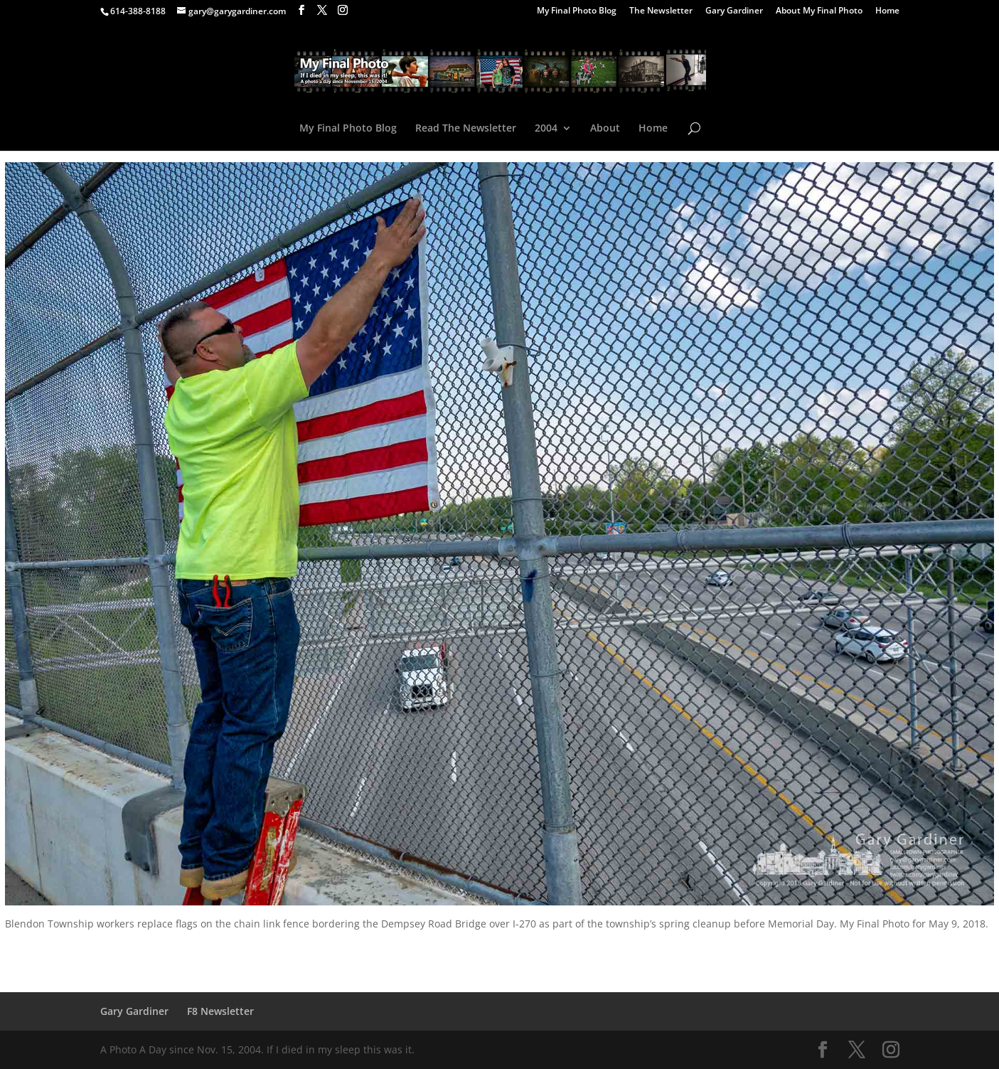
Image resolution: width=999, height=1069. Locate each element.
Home (887, 11)
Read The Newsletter (465, 128)
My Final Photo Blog (576, 11)
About (605, 128)
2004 (546, 128)
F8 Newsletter (220, 1011)
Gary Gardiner (734, 11)
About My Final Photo (819, 11)
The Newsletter (661, 11)
